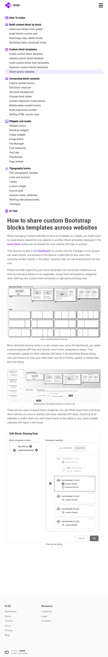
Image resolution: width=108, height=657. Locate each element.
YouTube (12, 153)
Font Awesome (15, 148)
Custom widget (15, 186)
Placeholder (13, 157)
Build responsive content (21, 110)
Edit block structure (18, 88)
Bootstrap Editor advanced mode (25, 43)
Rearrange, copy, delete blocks (24, 38)
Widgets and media (18, 121)
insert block (14, 244)
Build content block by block (23, 25)
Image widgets (15, 135)
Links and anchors (17, 177)
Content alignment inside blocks (25, 101)
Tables (11, 182)
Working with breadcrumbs (22, 200)
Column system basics (20, 83)
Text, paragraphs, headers (21, 173)
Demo (8, 616)
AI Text (11, 211)
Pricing (8, 630)
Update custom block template (24, 58)
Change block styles (18, 97)
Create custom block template (24, 54)
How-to (9, 620)
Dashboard (44, 250)
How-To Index (15, 18)
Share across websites (19, 72)
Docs (7, 625)
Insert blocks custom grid (21, 34)
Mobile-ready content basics (23, 105)
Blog (7, 635)
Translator (13, 204)
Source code (14, 191)
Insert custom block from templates (27, 63)
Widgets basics (15, 126)
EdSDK (22, 651)
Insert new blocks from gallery (24, 29)
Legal (44, 616)
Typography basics (18, 168)
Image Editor (14, 139)
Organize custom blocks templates (26, 67)
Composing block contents (22, 79)
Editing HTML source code (22, 114)
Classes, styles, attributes (21, 195)
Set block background (19, 92)
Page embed (14, 161)
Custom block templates (21, 49)
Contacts (46, 620)
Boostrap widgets (17, 130)
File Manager (14, 144)
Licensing (46, 611)
